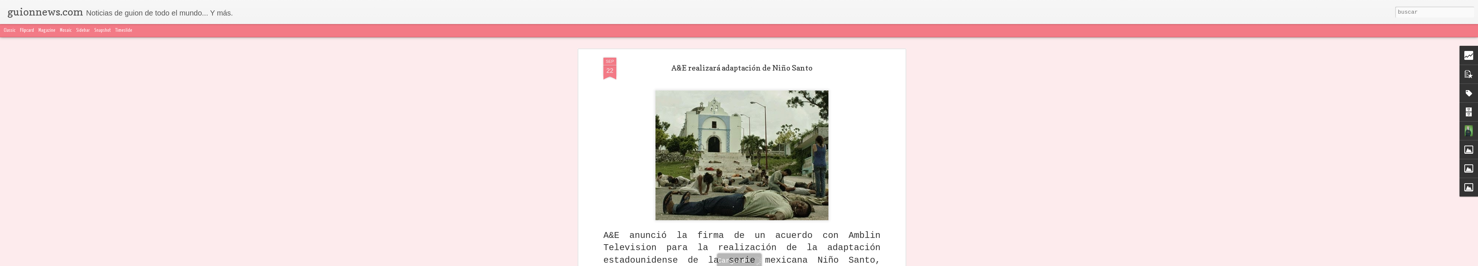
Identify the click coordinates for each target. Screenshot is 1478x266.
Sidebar (83, 30)
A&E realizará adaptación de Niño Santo (742, 68)
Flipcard (27, 30)
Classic (10, 30)
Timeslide (123, 30)
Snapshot (102, 30)
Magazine (46, 30)
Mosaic (66, 30)
